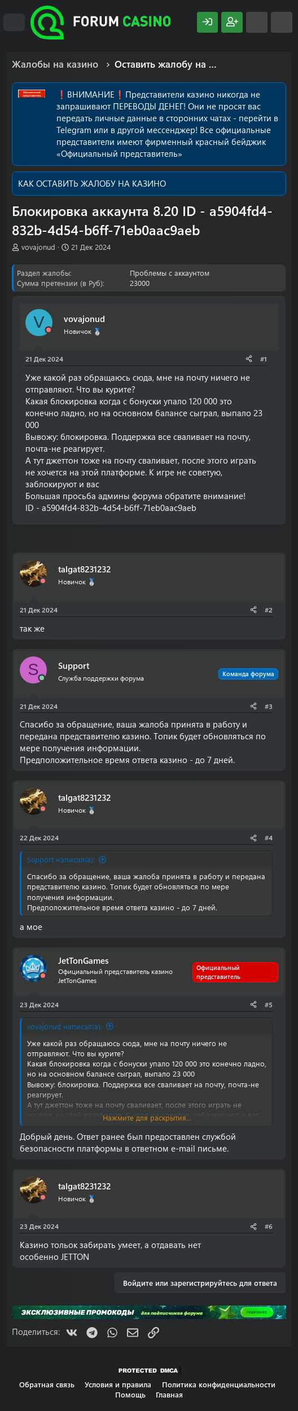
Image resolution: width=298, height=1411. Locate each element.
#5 (269, 1004)
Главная (169, 1394)
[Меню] (14, 23)
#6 (269, 1226)
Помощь (130, 1394)
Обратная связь (46, 1384)
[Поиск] (281, 22)
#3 (269, 706)
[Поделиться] (249, 358)
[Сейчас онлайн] (42, 678)
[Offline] (48, 330)
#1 (263, 358)
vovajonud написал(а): (64, 1026)
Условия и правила (118, 1384)
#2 (269, 609)
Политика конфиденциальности (218, 1384)
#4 (269, 837)
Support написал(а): (61, 859)
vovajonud (38, 247)
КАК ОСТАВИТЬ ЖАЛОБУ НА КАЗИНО (92, 183)
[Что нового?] (257, 22)
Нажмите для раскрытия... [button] (147, 1117)
